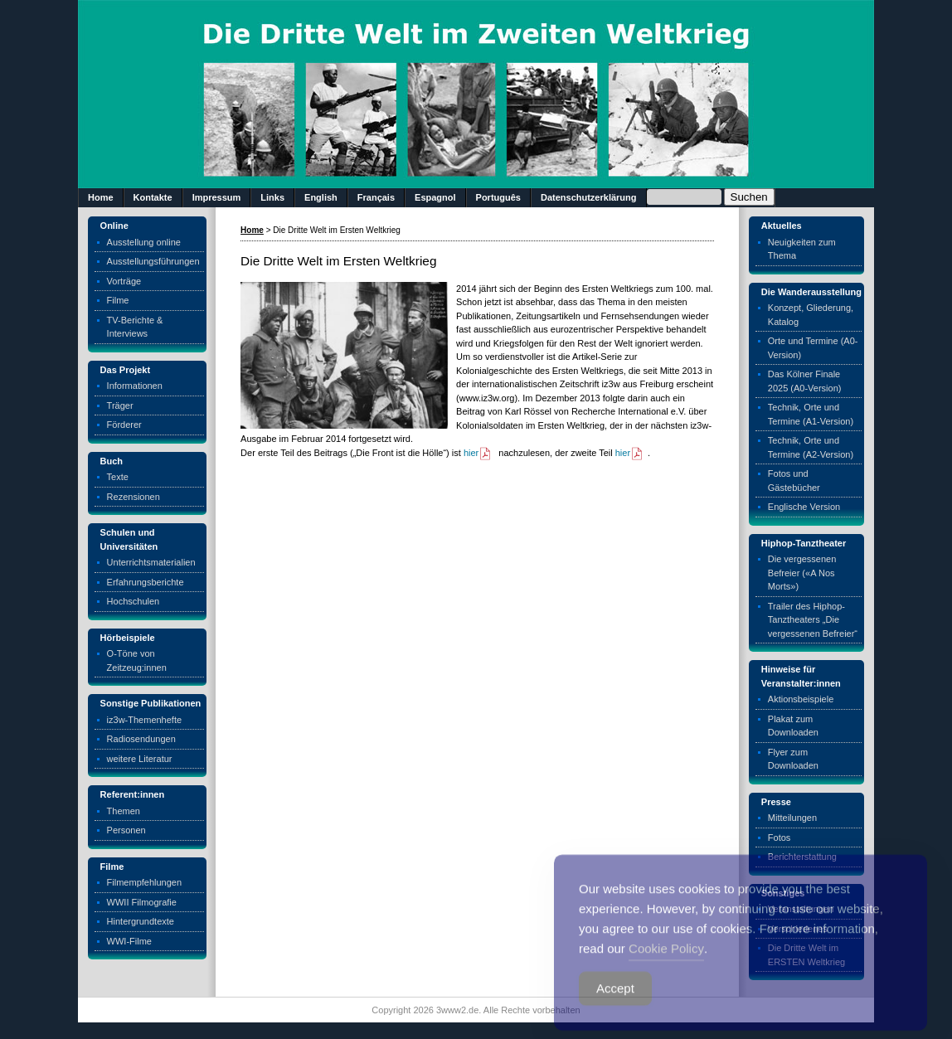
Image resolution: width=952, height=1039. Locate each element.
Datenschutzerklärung (589, 197)
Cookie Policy (666, 965)
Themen (123, 811)
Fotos (779, 837)
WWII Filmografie (142, 902)
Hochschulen (133, 601)
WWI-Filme (129, 941)
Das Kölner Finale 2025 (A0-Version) (805, 381)
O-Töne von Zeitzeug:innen (137, 660)
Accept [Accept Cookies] (615, 1005)
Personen (126, 830)
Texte (118, 477)
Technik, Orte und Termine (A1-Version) (810, 414)
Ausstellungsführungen (153, 261)
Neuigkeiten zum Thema (802, 249)
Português (498, 197)
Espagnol (435, 197)
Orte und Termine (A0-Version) (813, 348)
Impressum (216, 197)
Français (376, 197)
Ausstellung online (144, 242)
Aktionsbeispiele (801, 699)
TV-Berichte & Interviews (135, 327)
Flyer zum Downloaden (793, 759)
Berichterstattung (802, 857)
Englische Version (804, 507)
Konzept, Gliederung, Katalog (810, 315)
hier (478, 453)
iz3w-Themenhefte (144, 720)
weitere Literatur (139, 759)
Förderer (124, 425)
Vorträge (124, 281)
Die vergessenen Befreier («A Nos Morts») (802, 572)
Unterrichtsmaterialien (151, 562)
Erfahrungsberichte (145, 582)
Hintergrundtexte (140, 921)
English (321, 197)
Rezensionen (133, 497)
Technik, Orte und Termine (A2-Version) (810, 447)
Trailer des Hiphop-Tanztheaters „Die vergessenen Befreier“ (812, 619)
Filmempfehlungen (144, 882)
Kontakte (153, 197)
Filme (118, 300)
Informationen (135, 386)
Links (272, 197)
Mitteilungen (792, 818)
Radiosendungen (141, 739)
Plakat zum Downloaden (793, 726)
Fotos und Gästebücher (794, 481)
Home (101, 197)
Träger (120, 405)
